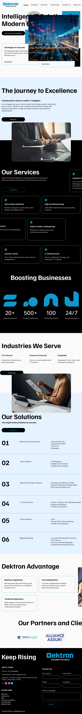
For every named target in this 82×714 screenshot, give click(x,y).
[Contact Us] (11, 373)
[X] (3, 683)
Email (44, 682)
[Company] (71, 685)
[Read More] (19, 62)
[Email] (50, 685)
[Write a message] (61, 696)
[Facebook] (9, 683)
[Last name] (71, 677)
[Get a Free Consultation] (13, 33)
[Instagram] (6, 683)
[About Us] (13, 119)
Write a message (48, 690)
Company (66, 682)
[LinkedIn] (12, 683)
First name (46, 673)
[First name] (50, 677)
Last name (67, 673)
